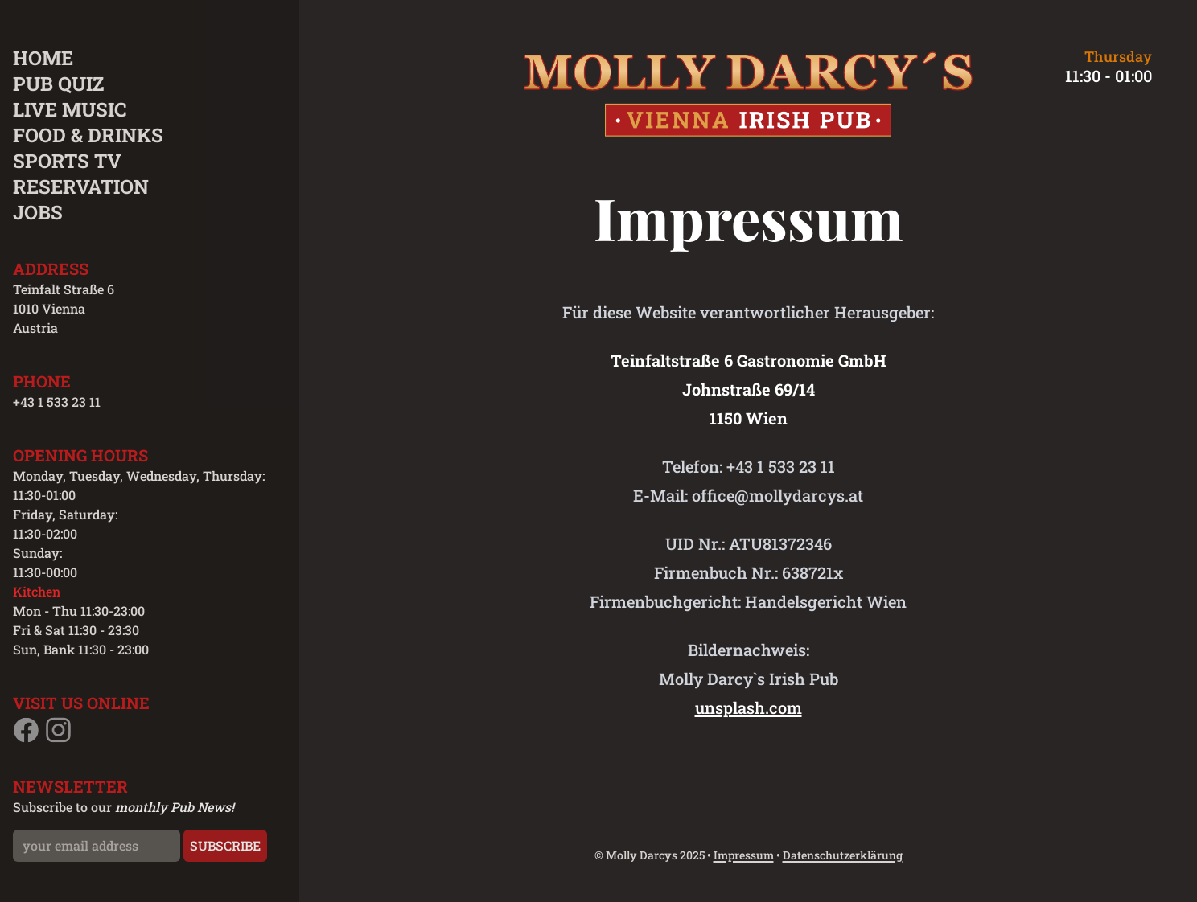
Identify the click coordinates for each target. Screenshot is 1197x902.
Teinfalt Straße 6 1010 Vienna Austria (63, 308)
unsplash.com (748, 707)
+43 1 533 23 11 (57, 401)
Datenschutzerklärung (843, 855)
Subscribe (225, 845)
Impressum (744, 855)
